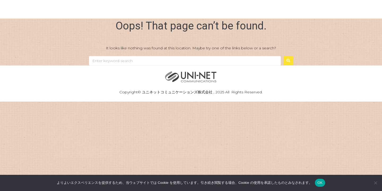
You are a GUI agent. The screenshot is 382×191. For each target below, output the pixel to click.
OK (320, 183)
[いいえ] (375, 182)
